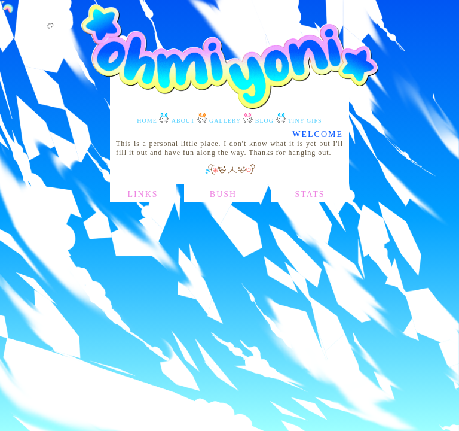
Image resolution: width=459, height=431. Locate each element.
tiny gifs (305, 120)
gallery (225, 120)
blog (264, 120)
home (147, 120)
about (183, 120)
